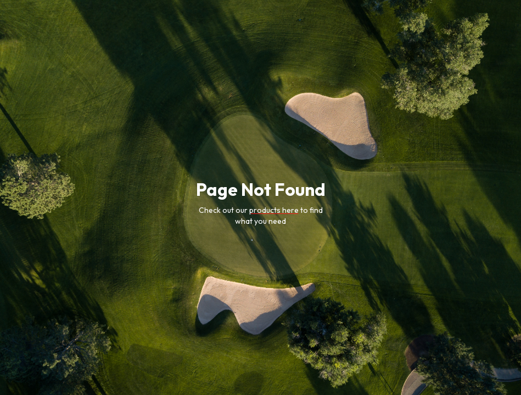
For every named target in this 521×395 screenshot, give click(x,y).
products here (274, 210)
